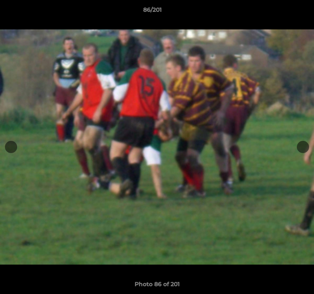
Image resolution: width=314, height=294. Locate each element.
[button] (284, 12)
